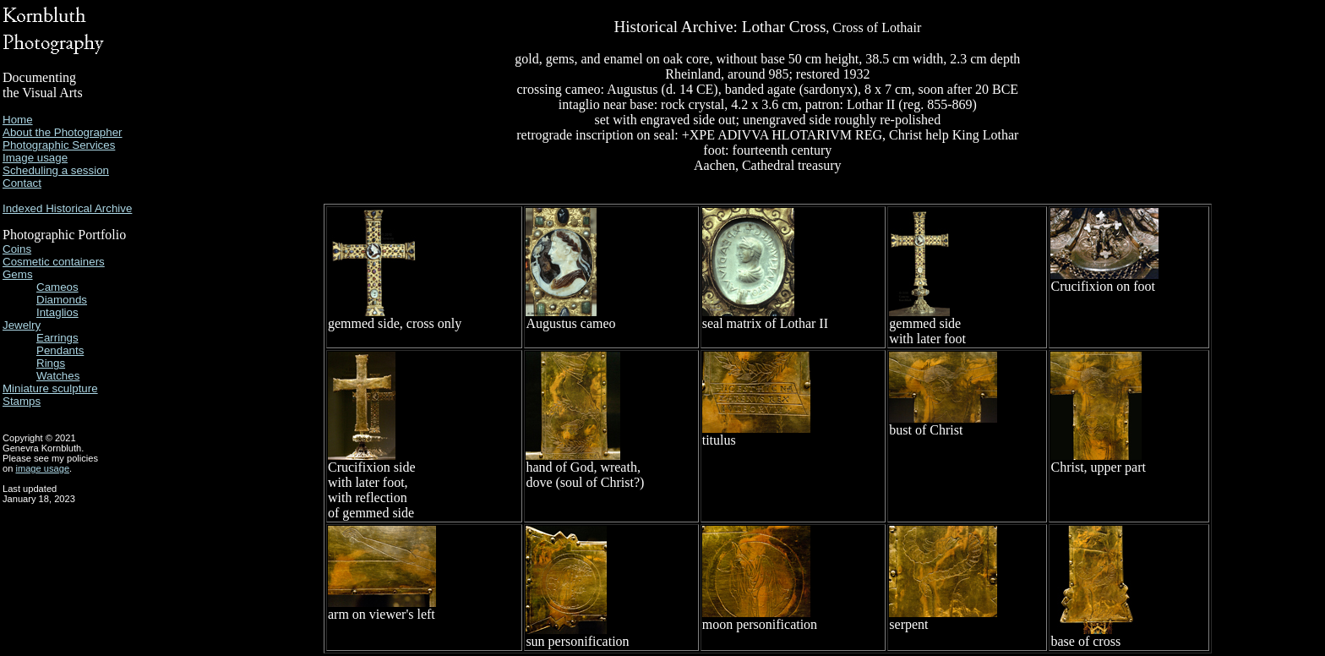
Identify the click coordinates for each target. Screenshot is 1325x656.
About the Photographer (63, 132)
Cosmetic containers (54, 261)
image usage (42, 468)
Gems (18, 274)
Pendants (60, 350)
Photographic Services (59, 145)
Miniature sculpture (50, 388)
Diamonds (61, 299)
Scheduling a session (56, 170)
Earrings (57, 337)
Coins (17, 249)
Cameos (57, 287)
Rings (50, 363)
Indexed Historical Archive (67, 208)
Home (18, 119)
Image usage (35, 157)
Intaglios (57, 312)
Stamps (22, 401)
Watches (57, 375)
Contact (22, 183)
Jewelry (22, 325)
